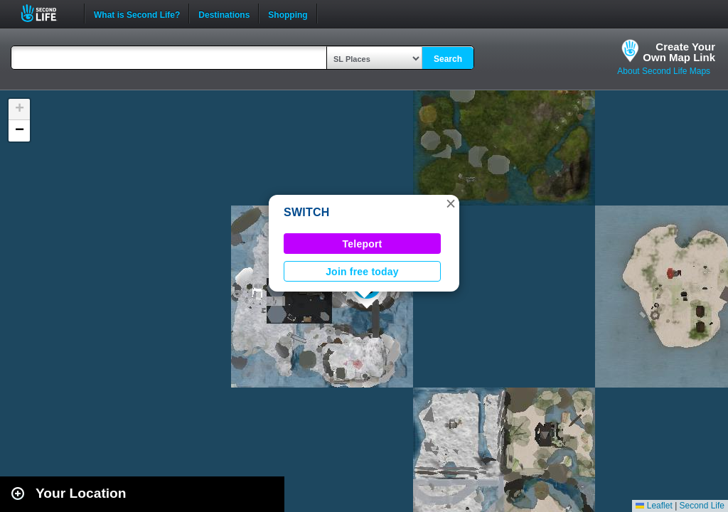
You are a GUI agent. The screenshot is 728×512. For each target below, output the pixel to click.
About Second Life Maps (663, 71)
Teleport (362, 244)
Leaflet (654, 506)
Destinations (224, 13)
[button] (450, 203)
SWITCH (307, 212)
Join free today (362, 271)
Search (448, 59)
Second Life (46, 13)
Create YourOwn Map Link (679, 52)
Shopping (287, 13)
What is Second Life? (137, 13)
